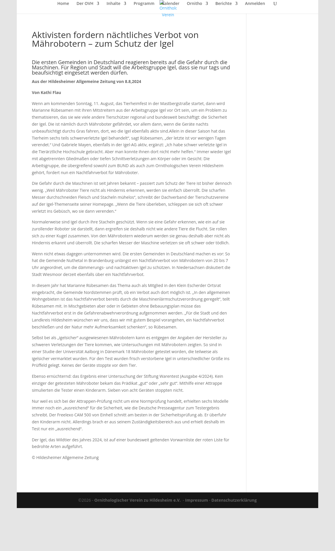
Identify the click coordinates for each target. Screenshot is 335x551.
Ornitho (194, 3)
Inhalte (113, 3)
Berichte (223, 3)
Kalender (171, 3)
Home (63, 3)
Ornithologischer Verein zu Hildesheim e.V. (137, 500)
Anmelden (255, 3)
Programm (143, 3)
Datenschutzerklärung (234, 500)
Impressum (196, 500)
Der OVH (84, 3)
